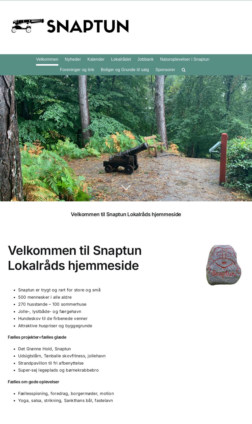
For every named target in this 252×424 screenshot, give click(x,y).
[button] (184, 70)
